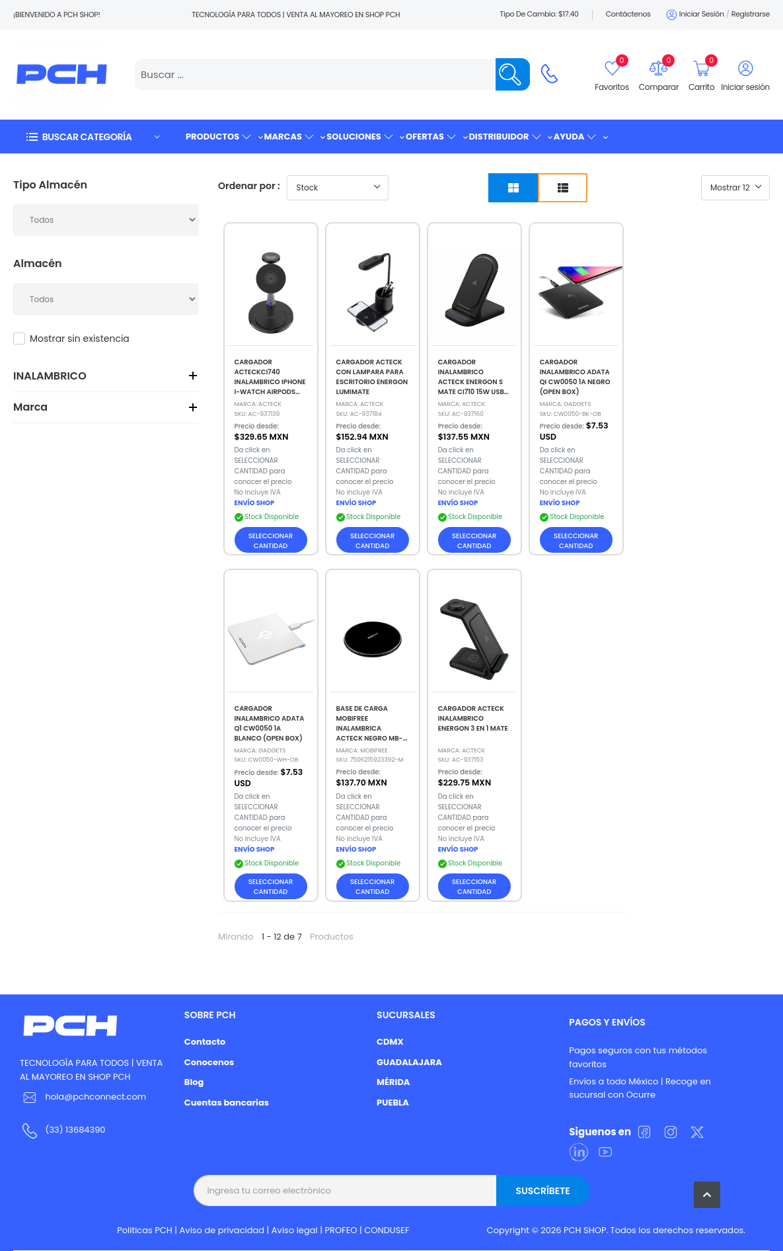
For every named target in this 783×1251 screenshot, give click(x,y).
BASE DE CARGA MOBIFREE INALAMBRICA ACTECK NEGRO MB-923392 (369, 728)
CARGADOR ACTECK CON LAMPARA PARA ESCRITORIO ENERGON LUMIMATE (372, 377)
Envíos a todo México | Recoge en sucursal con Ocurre (639, 1088)
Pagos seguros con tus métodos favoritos (638, 1057)
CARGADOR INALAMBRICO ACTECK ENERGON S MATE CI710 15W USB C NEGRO (471, 382)
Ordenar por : (249, 185)
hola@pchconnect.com (95, 1096)
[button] (92, 136)
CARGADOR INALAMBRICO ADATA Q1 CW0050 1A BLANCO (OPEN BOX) (270, 723)
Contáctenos (628, 14)
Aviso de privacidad (222, 1230)
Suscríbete (542, 1190)
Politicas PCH (144, 1230)
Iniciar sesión (694, 14)
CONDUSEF (386, 1230)
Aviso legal (295, 1230)
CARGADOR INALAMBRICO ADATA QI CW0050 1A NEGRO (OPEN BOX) (575, 377)
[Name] (513, 74)
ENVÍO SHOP (255, 503)
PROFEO (340, 1230)
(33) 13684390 (75, 1129)
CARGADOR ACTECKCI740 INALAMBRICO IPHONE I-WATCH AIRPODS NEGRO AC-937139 (270, 382)
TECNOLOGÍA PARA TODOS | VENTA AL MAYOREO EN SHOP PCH (91, 1070)
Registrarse (750, 14)
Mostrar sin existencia (80, 338)
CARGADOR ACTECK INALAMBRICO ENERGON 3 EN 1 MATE (473, 718)
